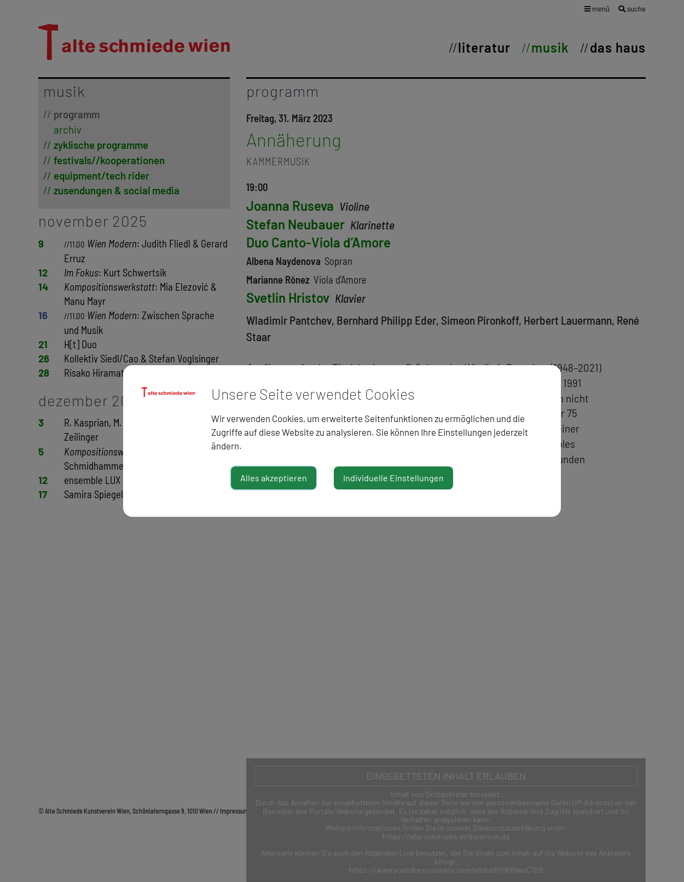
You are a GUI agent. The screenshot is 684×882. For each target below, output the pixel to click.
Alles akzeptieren (273, 477)
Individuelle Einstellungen (393, 477)
